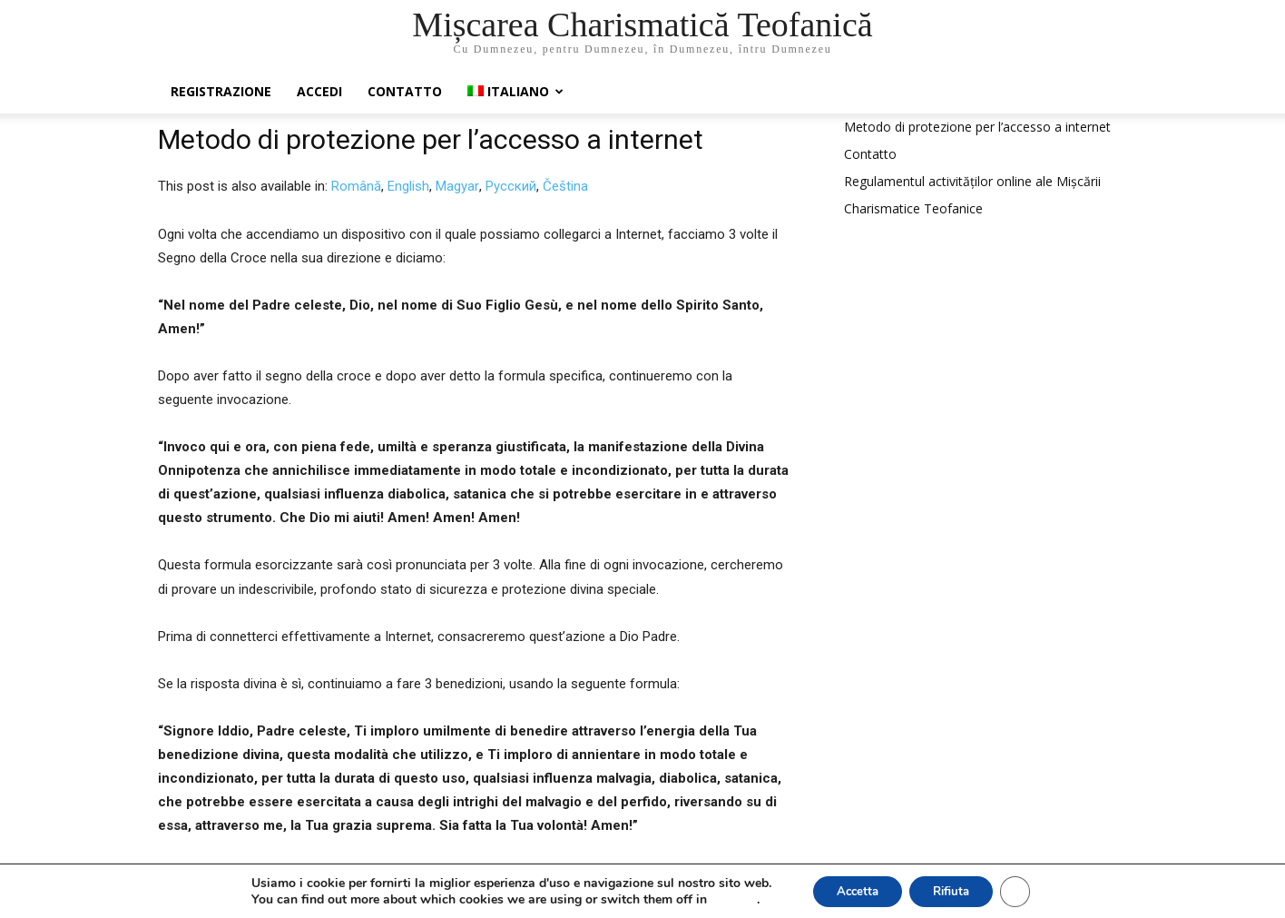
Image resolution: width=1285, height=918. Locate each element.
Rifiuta (955, 889)
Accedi (319, 91)
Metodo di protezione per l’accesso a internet (977, 126)
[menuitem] (516, 92)
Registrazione (221, 91)
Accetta (851, 889)
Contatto (405, 91)
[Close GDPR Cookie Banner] (1025, 890)
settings (722, 898)
